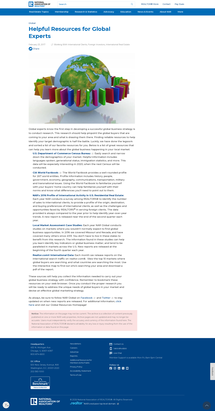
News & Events (145, 11)
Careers (73, 348)
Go (132, 4)
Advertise (74, 352)
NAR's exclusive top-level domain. (101, 404)
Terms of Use (75, 375)
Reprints (73, 356)
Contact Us (118, 344)
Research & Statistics (86, 11)
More (180, 11)
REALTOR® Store (150, 4)
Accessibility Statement (80, 371)
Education (126, 11)
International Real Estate (118, 44)
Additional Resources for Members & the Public (81, 361)
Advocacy (109, 11)
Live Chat (118, 353)
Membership (61, 11)
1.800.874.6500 (120, 348)
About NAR (165, 11)
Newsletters (75, 344)
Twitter (107, 297)
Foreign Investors (96, 44)
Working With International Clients (70, 44)
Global (32, 23)
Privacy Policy (76, 367)
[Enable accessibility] (6, 405)
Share (34, 49)
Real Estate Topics (39, 11)
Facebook (88, 297)
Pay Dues (179, 4)
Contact (166, 4)
